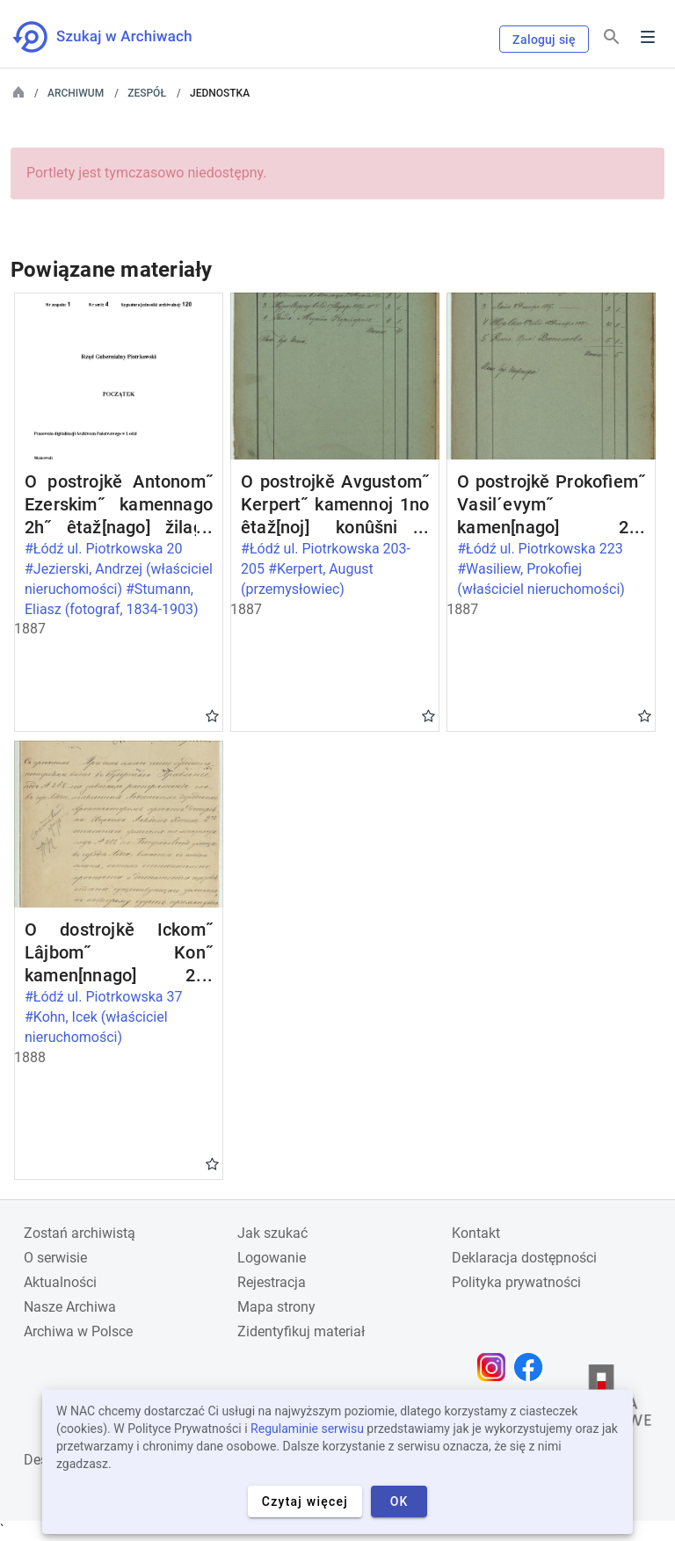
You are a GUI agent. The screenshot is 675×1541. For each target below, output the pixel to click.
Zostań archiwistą (79, 1233)
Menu (648, 37)
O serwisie (55, 1257)
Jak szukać (272, 1233)
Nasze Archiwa (70, 1307)
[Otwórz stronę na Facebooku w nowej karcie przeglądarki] (532, 1367)
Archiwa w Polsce (78, 1331)
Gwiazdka (212, 715)
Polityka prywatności (516, 1282)
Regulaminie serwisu (307, 1429)
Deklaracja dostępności (524, 1257)
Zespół (146, 93)
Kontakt (476, 1233)
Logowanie (271, 1257)
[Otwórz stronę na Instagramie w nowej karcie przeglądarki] (495, 1367)
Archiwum (75, 93)
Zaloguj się (544, 40)
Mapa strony (276, 1307)
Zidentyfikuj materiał (301, 1331)
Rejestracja (271, 1282)
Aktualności (60, 1282)
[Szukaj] (612, 37)
